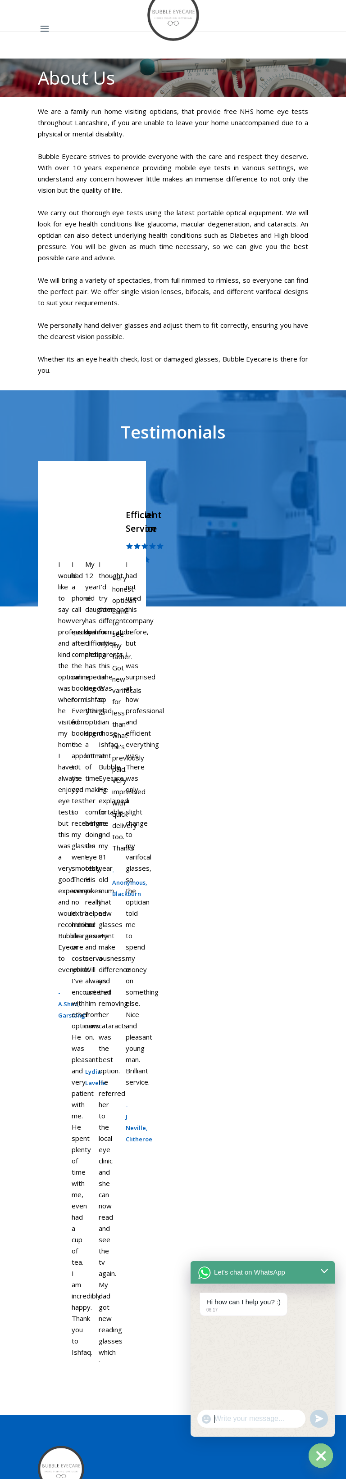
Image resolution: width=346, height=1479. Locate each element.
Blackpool (52, 1118)
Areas (47, 1073)
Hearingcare (57, 1365)
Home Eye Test (62, 1010)
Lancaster (53, 1149)
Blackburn (53, 1181)
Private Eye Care (64, 1057)
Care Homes (57, 1349)
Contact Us (55, 1381)
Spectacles (54, 1026)
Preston (50, 1165)
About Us (52, 1397)
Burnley (49, 1134)
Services (51, 1318)
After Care (54, 1041)
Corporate (54, 1334)
